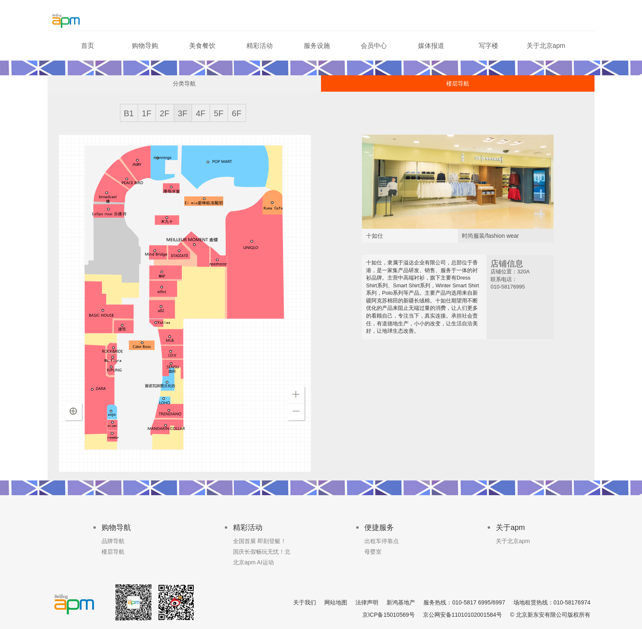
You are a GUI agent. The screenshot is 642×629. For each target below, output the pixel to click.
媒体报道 (431, 45)
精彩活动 (259, 45)
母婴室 (373, 551)
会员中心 (374, 45)
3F (182, 113)
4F (200, 113)
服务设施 (317, 45)
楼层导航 (457, 83)
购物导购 (145, 45)
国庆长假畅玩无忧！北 (261, 551)
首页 (87, 45)
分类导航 (184, 83)
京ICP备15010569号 (388, 614)
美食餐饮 (202, 45)
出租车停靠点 (381, 541)
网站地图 (335, 602)
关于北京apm (546, 45)
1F (146, 113)
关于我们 (304, 602)
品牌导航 (113, 541)
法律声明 (366, 602)
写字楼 (488, 45)
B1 (128, 113)
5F (218, 113)
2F (164, 113)
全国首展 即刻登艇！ (259, 541)
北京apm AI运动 (253, 562)
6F (236, 113)
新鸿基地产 (401, 602)
